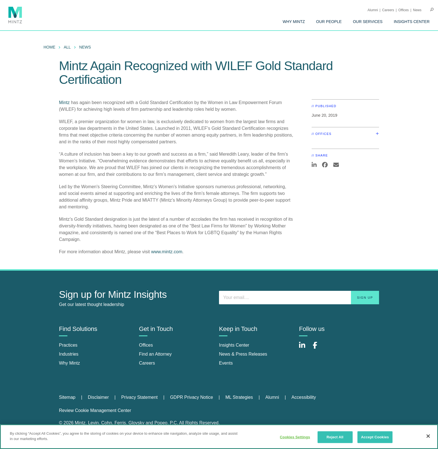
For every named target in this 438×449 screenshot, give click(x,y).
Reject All (335, 437)
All (67, 47)
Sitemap (67, 397)
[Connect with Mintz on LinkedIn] (304, 348)
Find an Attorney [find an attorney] (155, 354)
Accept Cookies (375, 437)
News (417, 10)
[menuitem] (294, 22)
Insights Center (412, 22)
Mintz (64, 102)
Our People (329, 22)
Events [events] (226, 363)
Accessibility (303, 397)
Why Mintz (294, 22)
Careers (388, 10)
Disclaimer (98, 397)
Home (49, 47)
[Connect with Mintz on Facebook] (318, 348)
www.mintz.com (166, 251)
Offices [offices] (146, 345)
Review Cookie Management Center (95, 410)
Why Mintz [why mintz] (69, 363)
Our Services (368, 22)
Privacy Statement (139, 397)
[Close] (428, 436)
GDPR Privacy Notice (191, 397)
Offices (403, 10)
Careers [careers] (147, 363)
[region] (219, 436)
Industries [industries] (68, 354)
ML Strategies (239, 397)
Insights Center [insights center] (234, 345)
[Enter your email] (299, 297)
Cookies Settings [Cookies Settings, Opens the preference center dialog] (295, 437)
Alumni (373, 10)
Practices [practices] (68, 345)
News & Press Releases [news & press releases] (243, 354)
